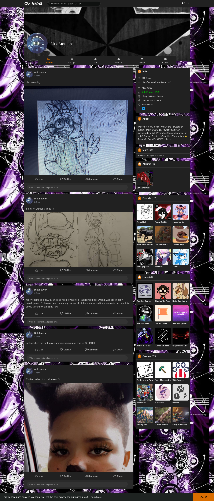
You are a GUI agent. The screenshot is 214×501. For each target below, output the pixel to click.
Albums (147, 164)
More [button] (187, 442)
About (138, 442)
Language (184, 436)
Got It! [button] (203, 497)
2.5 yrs (37, 293)
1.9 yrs (37, 76)
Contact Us (159, 442)
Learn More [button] (96, 497)
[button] (74, 3)
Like (39, 179)
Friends (147, 198)
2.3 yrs (37, 202)
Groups (147, 356)
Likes (146, 277)
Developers (174, 442)
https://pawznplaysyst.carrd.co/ (156, 82)
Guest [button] (186, 3)
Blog (147, 442)
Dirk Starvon (61, 44)
